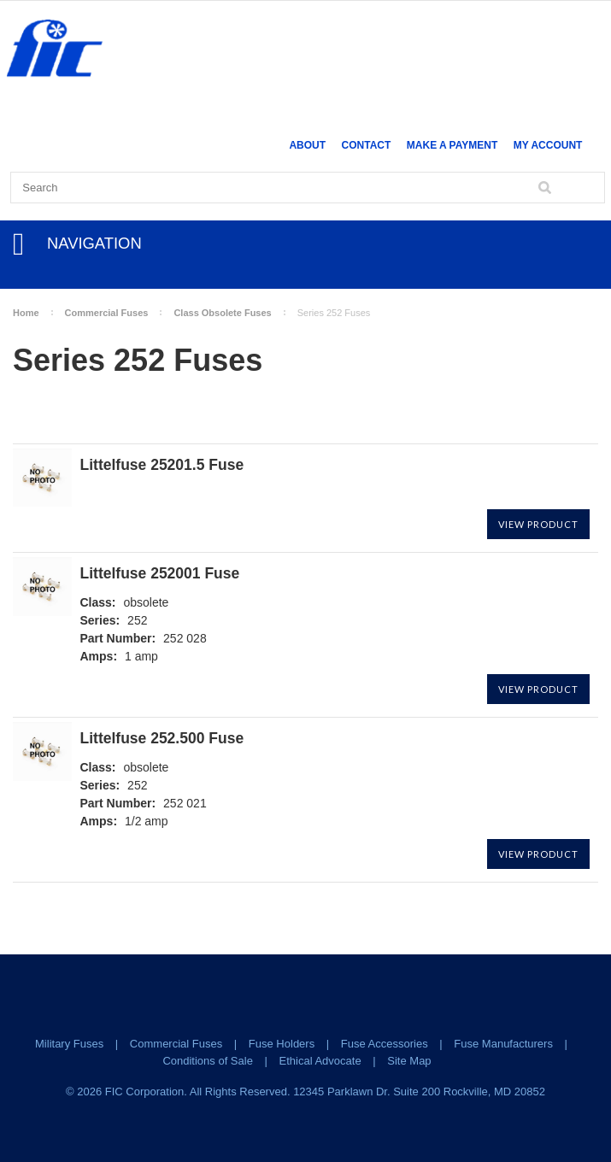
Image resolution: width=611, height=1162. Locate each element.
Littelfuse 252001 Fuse (160, 574)
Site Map (409, 1060)
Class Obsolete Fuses (222, 313)
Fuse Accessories (384, 1043)
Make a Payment (452, 145)
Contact (366, 145)
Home (26, 313)
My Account (548, 145)
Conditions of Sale (207, 1060)
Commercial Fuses (107, 313)
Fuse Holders (281, 1043)
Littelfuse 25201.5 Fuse (162, 465)
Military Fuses (69, 1043)
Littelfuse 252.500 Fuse (162, 739)
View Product (538, 524)
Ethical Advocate (320, 1060)
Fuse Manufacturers (503, 1043)
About (307, 145)
